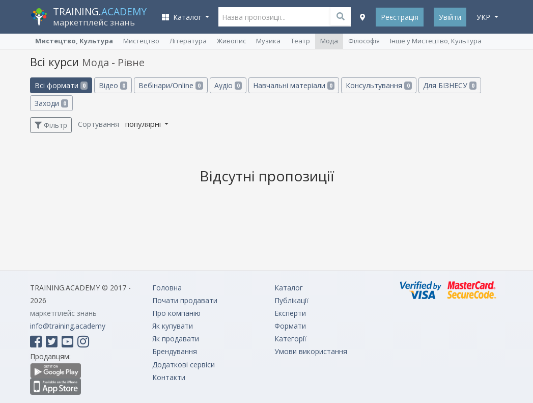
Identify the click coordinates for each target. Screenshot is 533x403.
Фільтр (51, 125)
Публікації (291, 300)
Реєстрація (399, 17)
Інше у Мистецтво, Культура (436, 40)
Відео (113, 85)
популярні (144, 124)
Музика (268, 40)
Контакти (168, 377)
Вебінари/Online (170, 85)
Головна (167, 287)
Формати (290, 326)
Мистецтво (141, 40)
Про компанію (176, 313)
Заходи (51, 103)
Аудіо (228, 85)
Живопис (231, 40)
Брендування (174, 351)
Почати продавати (184, 300)
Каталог (288, 287)
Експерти (290, 313)
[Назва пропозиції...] (284, 16)
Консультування (378, 85)
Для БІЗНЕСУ (449, 85)
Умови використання (310, 351)
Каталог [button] (183, 17)
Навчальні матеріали (293, 85)
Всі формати (61, 85)
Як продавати (175, 338)
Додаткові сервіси (183, 364)
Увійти (450, 17)
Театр (300, 40)
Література (188, 40)
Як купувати (172, 326)
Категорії (290, 338)
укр (484, 17)
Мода (329, 40)
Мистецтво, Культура (74, 40)
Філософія (364, 40)
